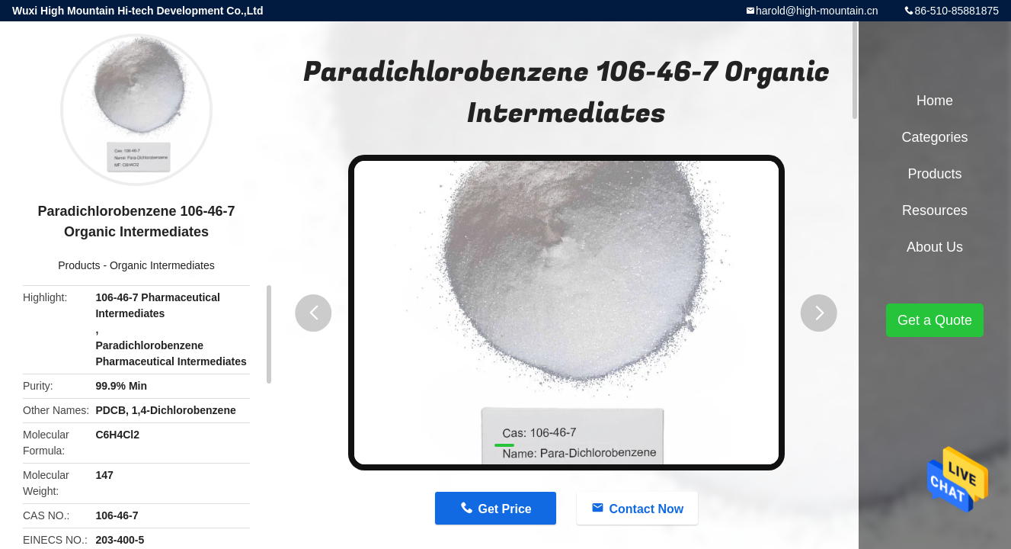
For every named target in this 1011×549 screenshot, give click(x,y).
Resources (935, 210)
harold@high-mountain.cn (817, 11)
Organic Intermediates (162, 265)
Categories (934, 137)
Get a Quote (934, 320)
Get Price (504, 508)
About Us (935, 247)
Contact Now (646, 508)
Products (79, 265)
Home (935, 100)
